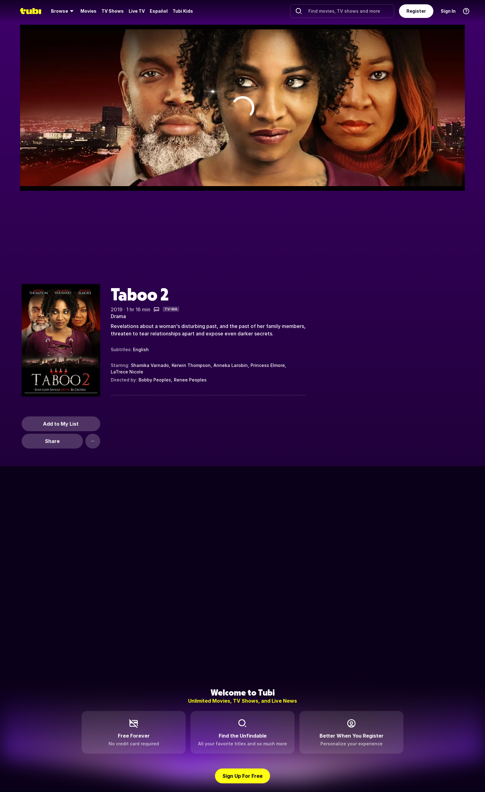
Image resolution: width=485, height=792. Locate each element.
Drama (118, 316)
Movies (88, 11)
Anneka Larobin (230, 365)
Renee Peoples (190, 379)
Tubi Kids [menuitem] (183, 11)
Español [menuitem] (159, 11)
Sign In (448, 11)
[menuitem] (63, 11)
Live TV (137, 11)
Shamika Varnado (150, 365)
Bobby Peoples (155, 379)
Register (416, 11)
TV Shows (112, 11)
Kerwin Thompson (191, 365)
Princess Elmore (268, 365)
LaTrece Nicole (127, 371)
